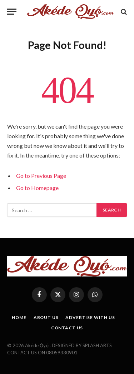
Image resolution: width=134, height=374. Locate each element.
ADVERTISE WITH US (90, 317)
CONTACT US (67, 327)
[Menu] (11, 12)
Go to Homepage (37, 187)
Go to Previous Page (41, 175)
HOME (19, 317)
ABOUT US (46, 317)
